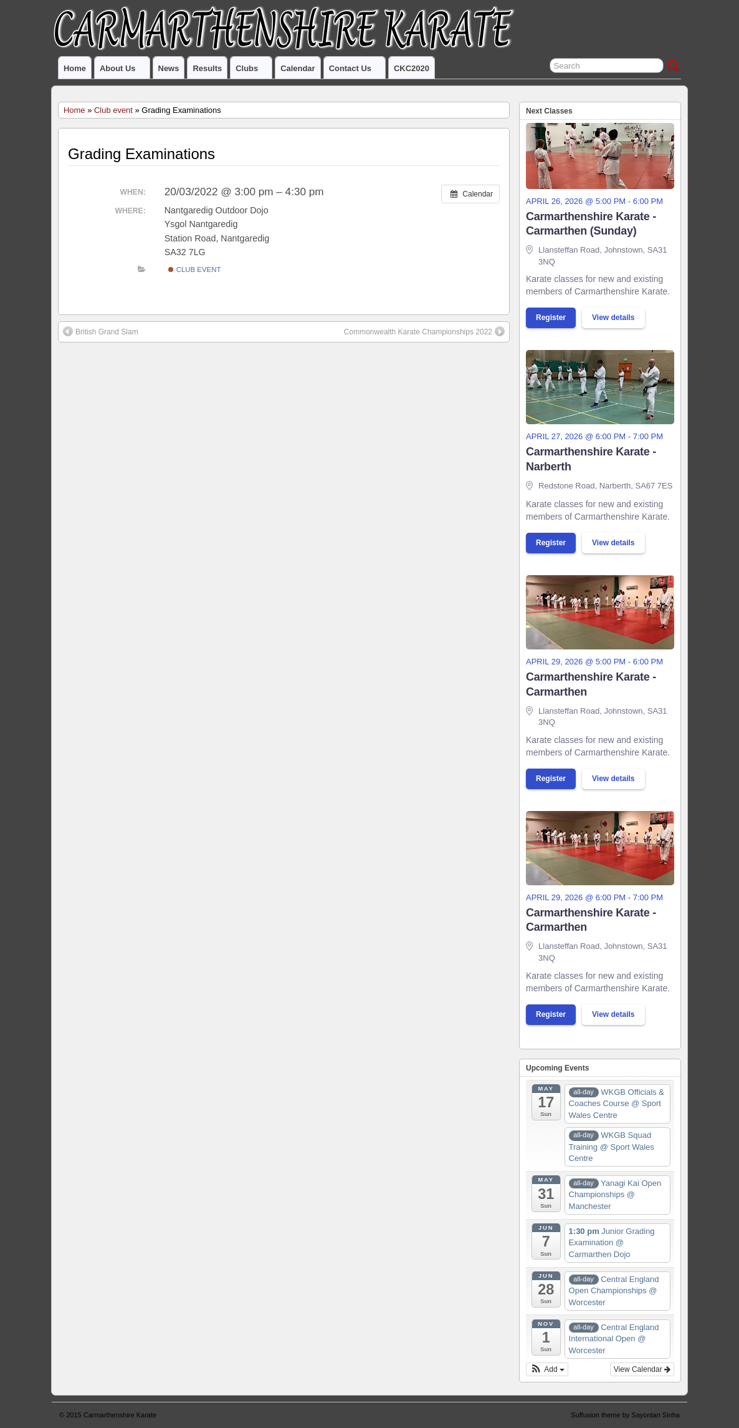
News (168, 68)
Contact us (355, 71)
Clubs (252, 71)
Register (551, 317)
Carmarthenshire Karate (119, 1415)
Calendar (297, 68)
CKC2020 (411, 68)
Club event (113, 110)
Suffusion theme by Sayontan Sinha (625, 1415)
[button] (547, 1369)
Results (207, 68)
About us (123, 71)
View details (613, 317)
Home (75, 68)
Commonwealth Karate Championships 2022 (424, 331)
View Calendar (642, 1369)
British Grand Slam (100, 331)
